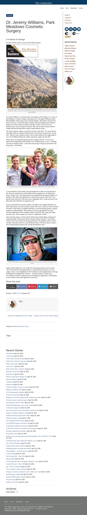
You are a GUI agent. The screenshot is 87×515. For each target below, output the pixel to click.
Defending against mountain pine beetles (18, 448)
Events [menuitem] (81, 8)
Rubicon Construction (13, 371)
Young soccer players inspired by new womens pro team (23, 472)
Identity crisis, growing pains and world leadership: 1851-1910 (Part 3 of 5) (29, 436)
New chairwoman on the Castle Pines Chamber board (22, 410)
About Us (67, 15)
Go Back (9, 15)
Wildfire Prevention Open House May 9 (18, 415)
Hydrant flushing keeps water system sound (19, 405)
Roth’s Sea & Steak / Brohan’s (15, 369)
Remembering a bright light (14, 474)
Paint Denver (10, 374)
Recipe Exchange (70, 58)
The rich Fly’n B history (13, 443)
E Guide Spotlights (70, 61)
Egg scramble (10, 459)
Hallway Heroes (69, 66)
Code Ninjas (10, 356)
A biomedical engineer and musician (17, 426)
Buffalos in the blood (12, 482)
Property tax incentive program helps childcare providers (23, 397)
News (27, 326)
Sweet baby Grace (11, 433)
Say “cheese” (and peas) (13, 466)
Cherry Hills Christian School (15, 359)
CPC (18, 293)
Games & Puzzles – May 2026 (15, 464)
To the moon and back (13, 395)
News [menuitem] (67, 8)
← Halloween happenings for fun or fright (19, 316)
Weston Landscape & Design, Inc (16, 377)
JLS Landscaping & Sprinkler (15, 392)
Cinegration (9, 382)
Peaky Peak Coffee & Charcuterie (16, 361)
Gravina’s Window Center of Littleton (17, 387)
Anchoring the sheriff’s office (15, 402)
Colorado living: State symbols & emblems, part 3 (21, 441)
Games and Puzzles (70, 63)
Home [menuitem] (62, 8)
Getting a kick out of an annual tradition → (46, 316)
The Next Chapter (70, 69)
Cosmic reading (11, 453)
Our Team (68, 20)
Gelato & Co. (10, 366)
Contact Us (68, 17)
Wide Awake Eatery (12, 364)
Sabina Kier (9, 384)
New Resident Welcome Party (15, 421)
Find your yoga (10, 479)
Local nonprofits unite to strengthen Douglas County (22, 461)
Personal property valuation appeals (17, 400)
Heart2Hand (10, 353)
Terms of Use (68, 23)
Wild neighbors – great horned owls (17, 451)
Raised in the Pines (70, 56)
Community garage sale (13, 408)
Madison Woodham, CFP (13, 390)
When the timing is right (13, 418)
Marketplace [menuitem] (74, 8)
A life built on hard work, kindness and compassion (22, 428)
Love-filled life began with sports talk (17, 423)
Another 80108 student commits (16, 477)
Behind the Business (18, 326)
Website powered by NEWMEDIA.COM (17, 510)
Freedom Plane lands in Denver (15, 446)
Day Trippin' (68, 53)
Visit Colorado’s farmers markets (16, 469)
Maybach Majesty (11, 379)
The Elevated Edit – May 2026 (15, 456)
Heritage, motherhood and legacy (16, 431)
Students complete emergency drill (16, 413)
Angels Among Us (70, 45)
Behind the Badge (70, 51)
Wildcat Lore (68, 71)
